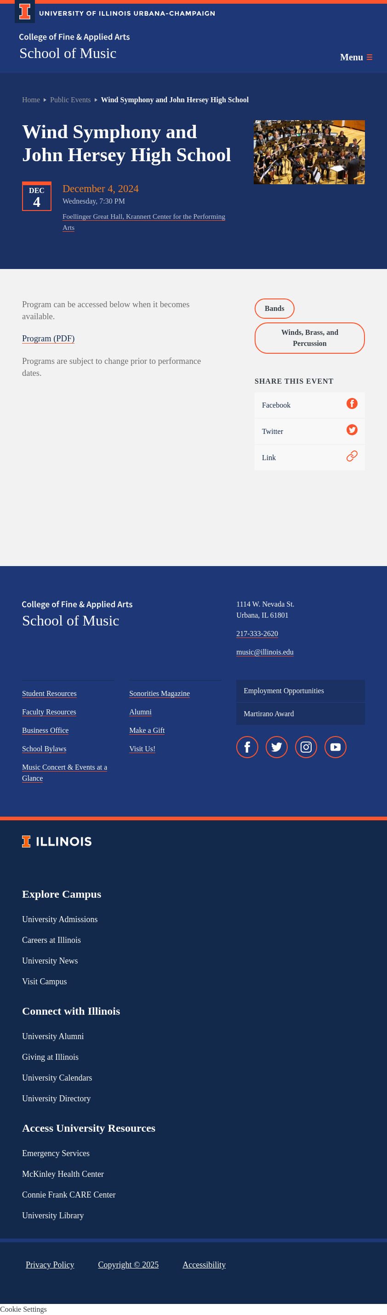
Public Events (70, 100)
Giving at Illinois (50, 1057)
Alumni (140, 712)
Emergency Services (56, 1153)
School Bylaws (44, 749)
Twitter (310, 431)
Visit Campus (44, 981)
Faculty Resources (49, 712)
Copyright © (128, 1264)
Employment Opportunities (284, 691)
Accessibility (204, 1264)
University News (50, 960)
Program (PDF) (48, 338)
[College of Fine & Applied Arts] (111, 37)
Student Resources (49, 693)
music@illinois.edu (265, 652)
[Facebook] (247, 747)
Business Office (45, 730)
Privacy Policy (50, 1264)
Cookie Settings (23, 1309)
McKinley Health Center (63, 1174)
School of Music (68, 53)
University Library (53, 1215)
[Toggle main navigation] (356, 57)
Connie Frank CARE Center (68, 1194)
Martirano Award (269, 714)
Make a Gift (147, 730)
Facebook (310, 405)
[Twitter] (277, 747)
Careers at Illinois (51, 940)
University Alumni (53, 1036)
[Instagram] (306, 747)
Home (31, 100)
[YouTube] (335, 747)
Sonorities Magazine (159, 693)
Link (310, 457)
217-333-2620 (257, 633)
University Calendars (57, 1077)
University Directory (56, 1098)
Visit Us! (142, 749)
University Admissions (60, 919)
